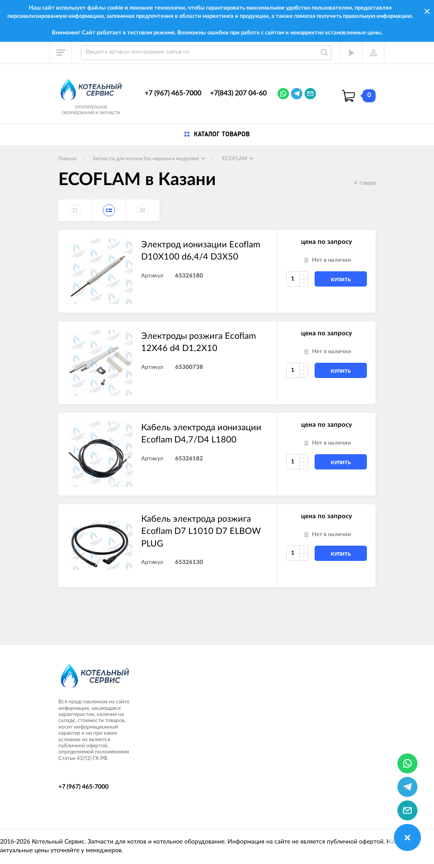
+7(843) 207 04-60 (238, 93)
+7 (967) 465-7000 (173, 93)
